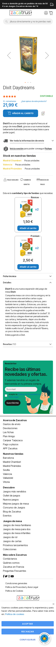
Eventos (7, 515)
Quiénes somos (11, 562)
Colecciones (9, 549)
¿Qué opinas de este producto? (34, 101)
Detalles (7, 282)
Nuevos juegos (11, 499)
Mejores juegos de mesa (16, 503)
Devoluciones (10, 428)
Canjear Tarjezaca (13, 440)
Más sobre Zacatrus (15, 554)
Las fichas (8, 432)
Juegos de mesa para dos (16, 529)
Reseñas (9, 344)
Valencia (7, 473)
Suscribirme (13, 402)
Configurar (28, 639)
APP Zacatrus (10, 448)
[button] (9, 55)
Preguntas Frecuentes (14, 570)
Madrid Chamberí (12, 461)
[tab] (28, 282)
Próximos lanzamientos (15, 545)
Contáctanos (10, 558)
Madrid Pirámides (12, 465)
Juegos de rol (10, 537)
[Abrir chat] (45, 639)
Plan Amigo (9, 436)
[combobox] (28, 21)
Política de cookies (14, 614)
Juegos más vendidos (14, 491)
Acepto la (25, 395)
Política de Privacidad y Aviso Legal (21, 587)
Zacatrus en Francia (13, 566)
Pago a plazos (10, 444)
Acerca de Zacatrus (15, 420)
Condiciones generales (16, 583)
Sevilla (6, 469)
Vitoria (6, 481)
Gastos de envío (11, 424)
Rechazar (27, 631)
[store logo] (20, 13)
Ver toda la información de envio (27, 140)
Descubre (9, 487)
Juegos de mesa (12, 521)
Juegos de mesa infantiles (16, 533)
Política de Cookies (14, 591)
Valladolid (8, 477)
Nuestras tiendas (13, 453)
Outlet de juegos (11, 495)
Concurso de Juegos (14, 507)
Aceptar (27, 623)
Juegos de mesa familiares (17, 525)
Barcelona (8, 457)
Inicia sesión (16, 148)
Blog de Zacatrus (12, 511)
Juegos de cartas (12, 541)
